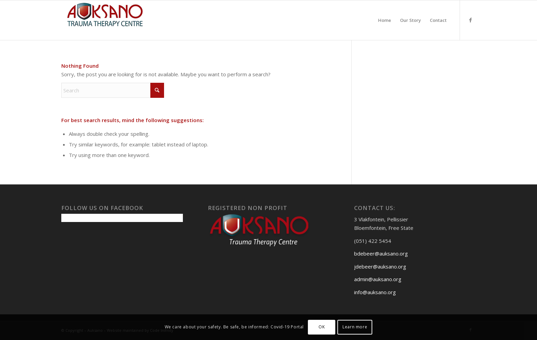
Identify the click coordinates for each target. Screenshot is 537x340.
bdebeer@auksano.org (381, 253)
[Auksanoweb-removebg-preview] (105, 20)
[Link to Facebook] (470, 20)
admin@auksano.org (377, 279)
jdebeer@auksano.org (380, 266)
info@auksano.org (375, 292)
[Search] (112, 90)
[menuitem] (385, 20)
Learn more (354, 327)
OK (322, 327)
